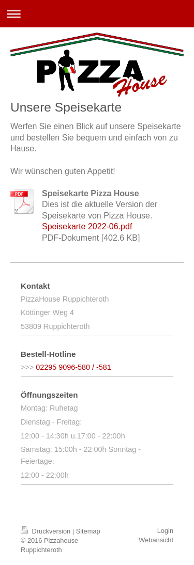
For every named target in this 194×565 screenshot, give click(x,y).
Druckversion (46, 531)
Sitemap (88, 531)
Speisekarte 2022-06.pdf (87, 226)
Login (165, 531)
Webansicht (156, 540)
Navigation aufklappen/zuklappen (97, 14)
